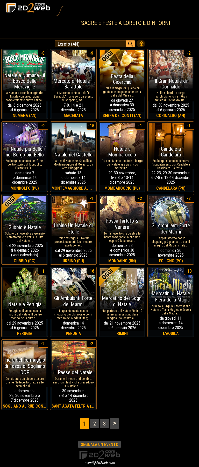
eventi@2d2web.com (99, 463)
